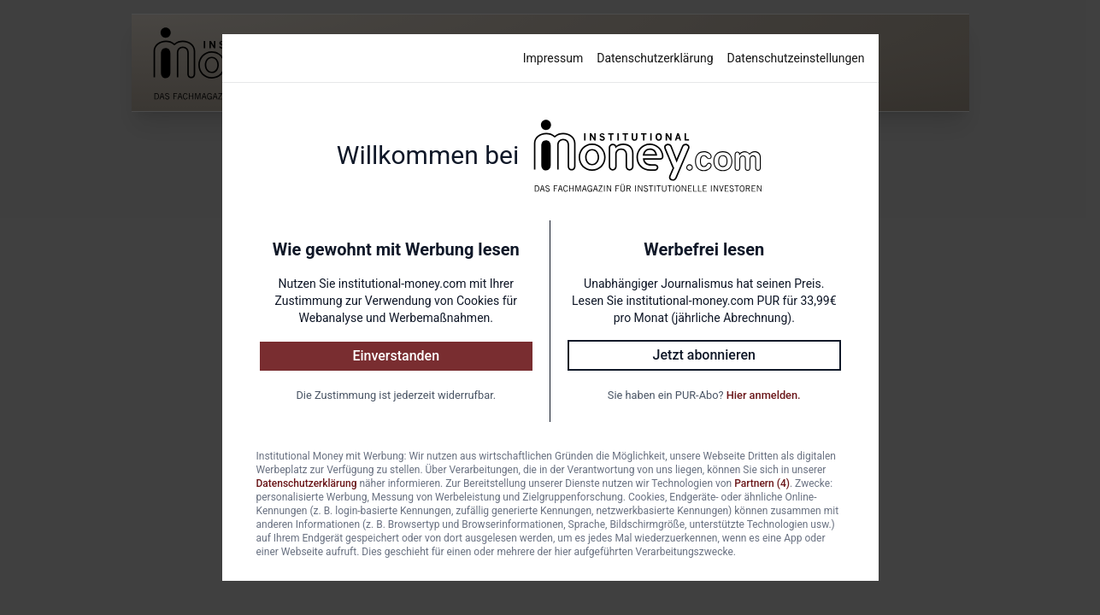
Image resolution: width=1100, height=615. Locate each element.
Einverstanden (395, 356)
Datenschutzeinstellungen (796, 58)
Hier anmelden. (763, 395)
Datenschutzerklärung (655, 58)
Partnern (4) (762, 483)
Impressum (553, 58)
